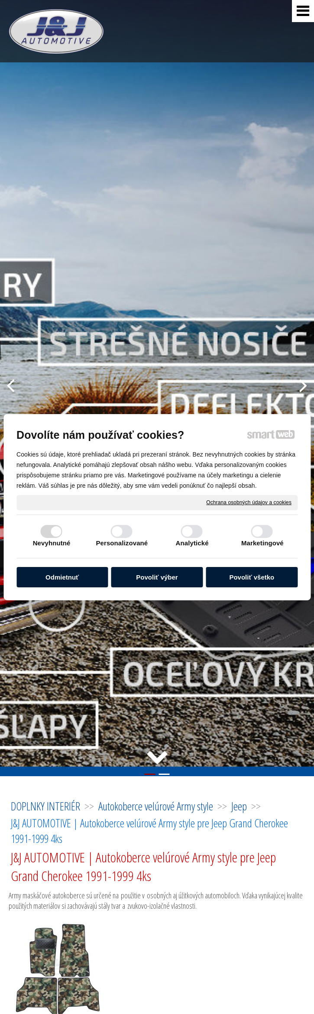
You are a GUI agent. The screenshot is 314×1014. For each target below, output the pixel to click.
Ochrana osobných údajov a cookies (248, 502)
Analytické (192, 543)
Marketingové (262, 543)
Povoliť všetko (251, 577)
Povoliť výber (157, 577)
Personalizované (122, 543)
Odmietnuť (62, 577)
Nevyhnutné (52, 543)
